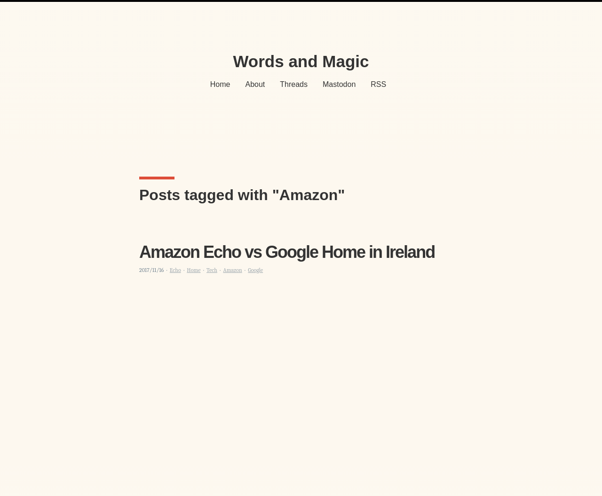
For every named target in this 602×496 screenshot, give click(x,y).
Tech (211, 270)
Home (220, 84)
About (255, 84)
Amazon (232, 270)
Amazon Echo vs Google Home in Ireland (287, 252)
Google (255, 270)
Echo (175, 270)
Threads (294, 84)
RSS (378, 84)
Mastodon (339, 84)
